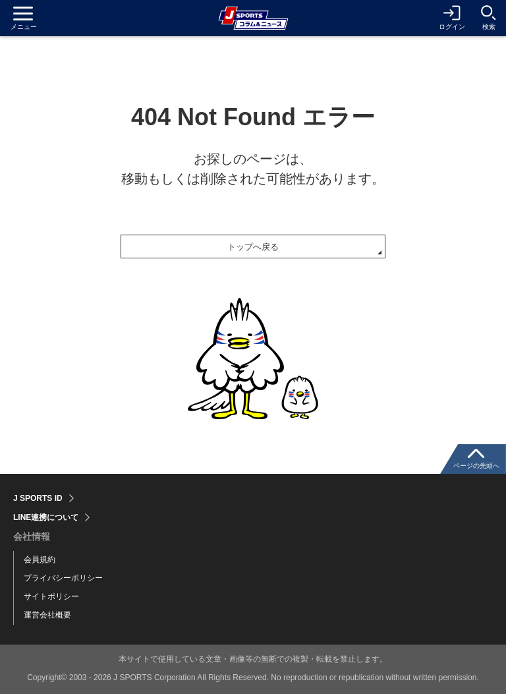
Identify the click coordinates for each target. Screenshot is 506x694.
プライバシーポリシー (63, 578)
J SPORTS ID (38, 498)
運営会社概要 (47, 615)
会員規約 (39, 559)
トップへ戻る (253, 247)
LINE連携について (45, 517)
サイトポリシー (51, 596)
